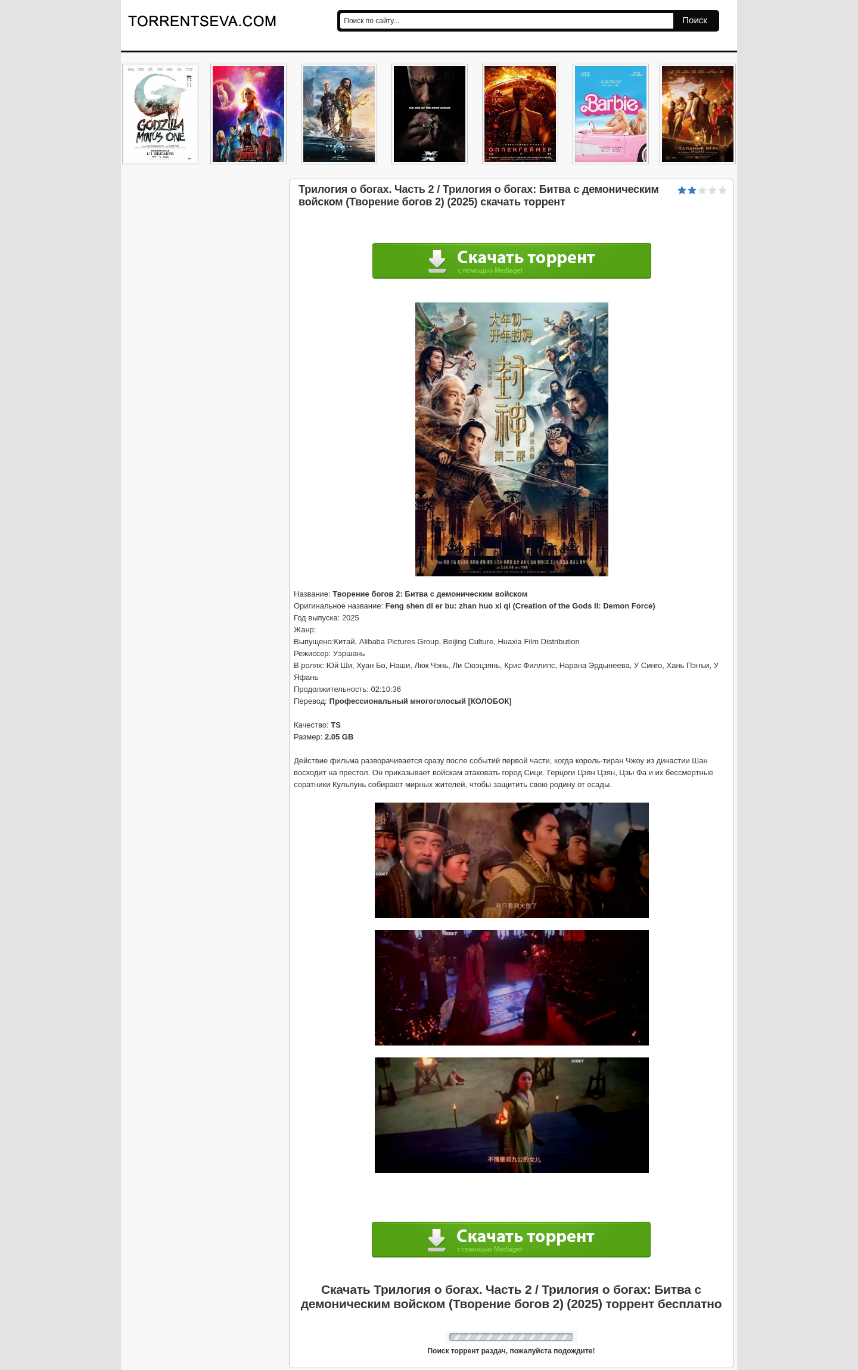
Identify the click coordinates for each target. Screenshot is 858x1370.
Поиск (694, 20)
